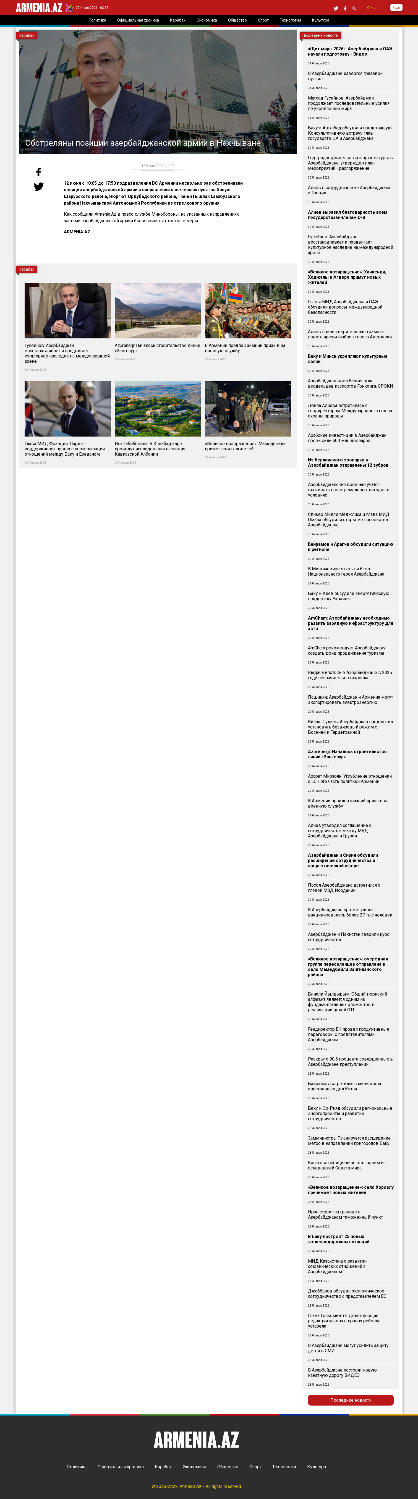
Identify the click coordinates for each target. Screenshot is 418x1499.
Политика (77, 1466)
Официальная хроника (121, 1466)
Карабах (163, 1466)
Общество (227, 1466)
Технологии (284, 1466)
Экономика (194, 1466)
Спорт (255, 1466)
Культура (316, 1466)
